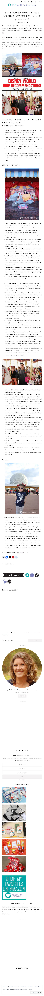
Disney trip (20, 552)
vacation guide (20, 566)
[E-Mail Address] (22, 773)
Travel (26, 22)
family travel (12, 566)
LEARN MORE (22, 696)
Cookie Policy (29, 989)
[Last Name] (22, 769)
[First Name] (22, 765)
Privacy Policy (22, 779)
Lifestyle (20, 22)
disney (5, 566)
